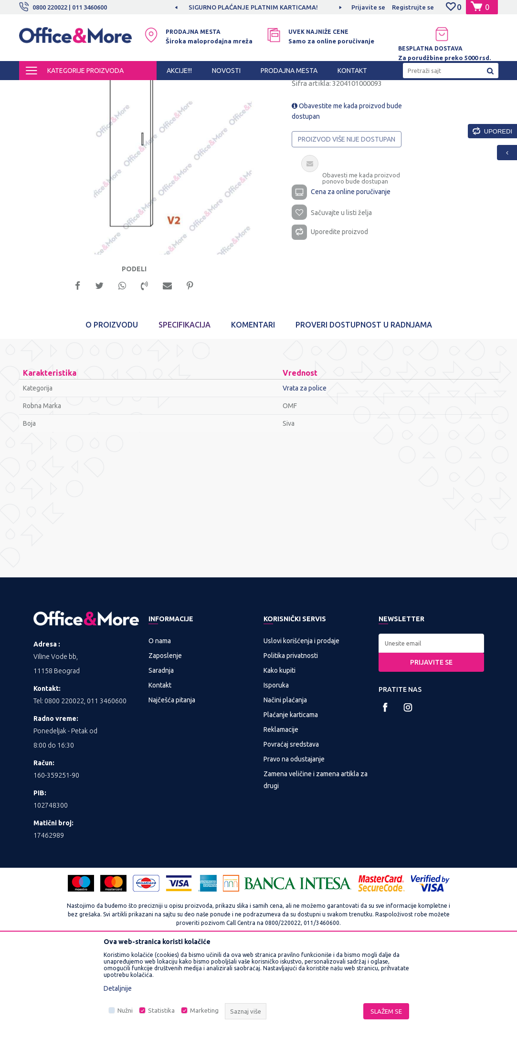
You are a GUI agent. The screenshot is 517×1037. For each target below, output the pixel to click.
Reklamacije (281, 816)
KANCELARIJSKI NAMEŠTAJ (135, 88)
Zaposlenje (165, 742)
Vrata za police (235, 88)
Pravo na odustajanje (294, 845)
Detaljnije (118, 988)
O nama (159, 727)
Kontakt (159, 771)
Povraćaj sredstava (291, 830)
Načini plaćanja (285, 786)
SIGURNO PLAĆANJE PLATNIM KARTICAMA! (257, 7)
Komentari (253, 411)
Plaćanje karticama (291, 801)
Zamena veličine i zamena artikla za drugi (316, 866)
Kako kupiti (279, 756)
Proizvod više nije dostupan (347, 221)
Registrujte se (413, 7)
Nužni (125, 1010)
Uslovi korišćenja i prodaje (301, 727)
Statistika (161, 1010)
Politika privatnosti (291, 742)
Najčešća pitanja (171, 786)
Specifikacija (184, 411)
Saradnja (161, 756)
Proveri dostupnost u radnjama (363, 411)
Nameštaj (194, 88)
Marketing (204, 1010)
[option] (258, 7)
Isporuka (276, 771)
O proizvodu (111, 411)
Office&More (37, 88)
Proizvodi (76, 88)
